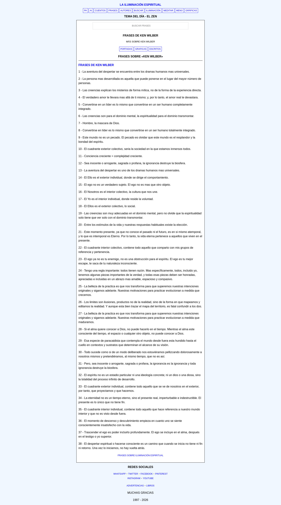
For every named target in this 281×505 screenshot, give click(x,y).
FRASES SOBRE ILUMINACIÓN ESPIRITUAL (140, 455)
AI (91, 10)
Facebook (146, 474)
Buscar (138, 10)
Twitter (133, 474)
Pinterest (161, 474)
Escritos (155, 49)
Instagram (133, 478)
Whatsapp (119, 474)
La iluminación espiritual (140, 4)
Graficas (140, 49)
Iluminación (153, 10)
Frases (113, 10)
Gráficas (191, 10)
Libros (150, 485)
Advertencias (135, 485)
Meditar (168, 10)
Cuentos (100, 10)
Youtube (148, 478)
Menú (179, 10)
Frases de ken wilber (96, 65)
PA (85, 10)
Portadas (126, 49)
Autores (125, 10)
